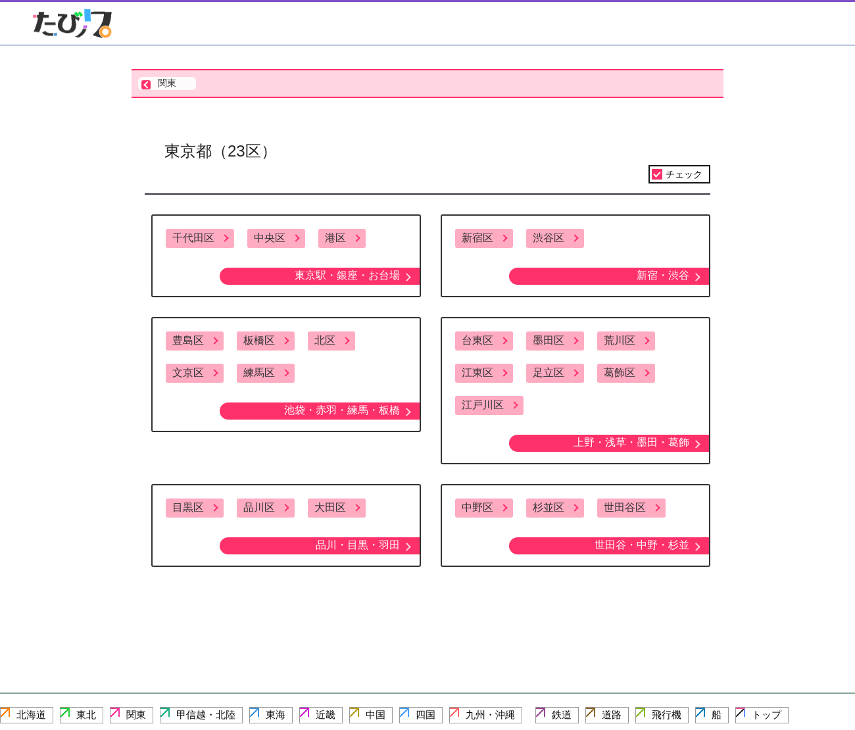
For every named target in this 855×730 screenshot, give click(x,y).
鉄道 (562, 714)
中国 (375, 714)
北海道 (31, 714)
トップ (766, 714)
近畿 (325, 714)
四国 (425, 714)
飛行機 (666, 714)
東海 (275, 714)
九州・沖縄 (490, 714)
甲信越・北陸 (205, 714)
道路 (612, 714)
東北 (86, 714)
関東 (136, 714)
